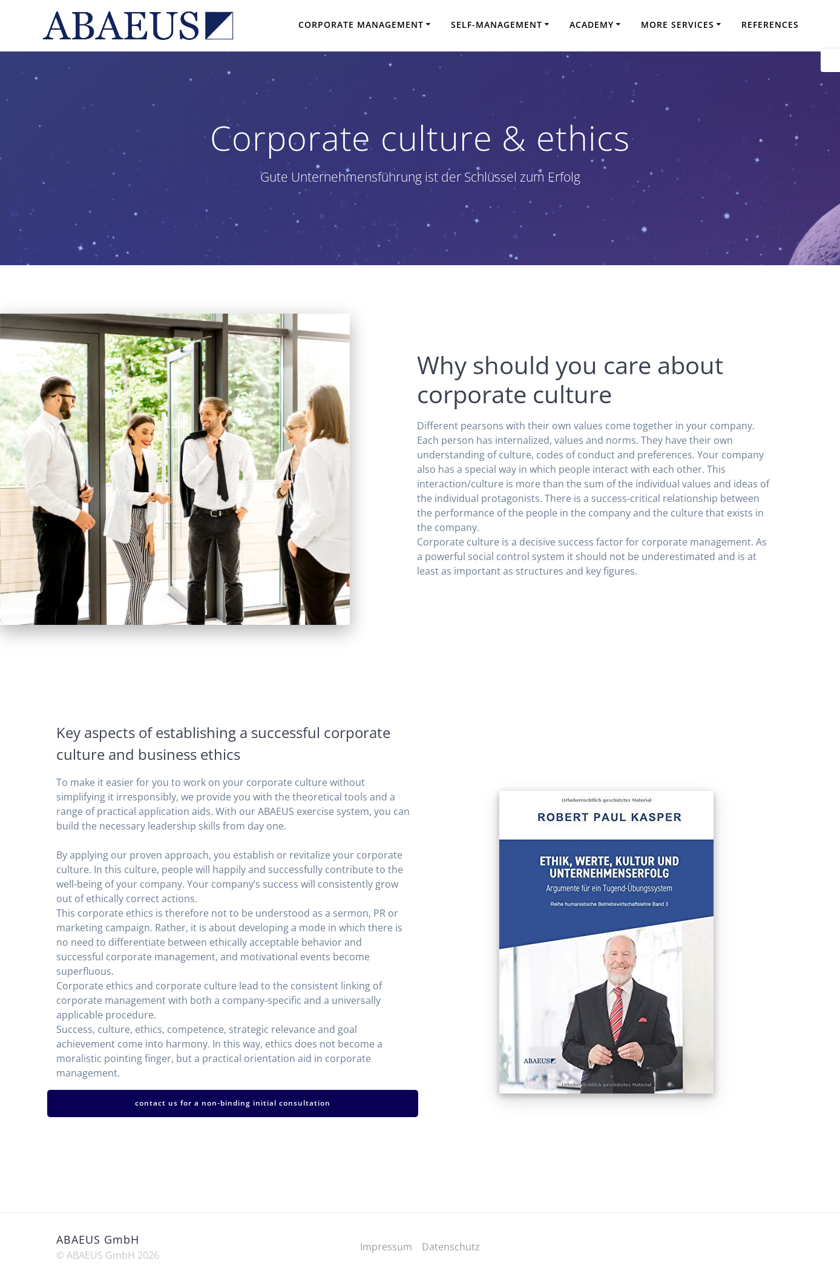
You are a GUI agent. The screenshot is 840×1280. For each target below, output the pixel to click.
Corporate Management (361, 24)
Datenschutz (451, 1246)
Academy (591, 24)
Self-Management (496, 24)
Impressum (386, 1246)
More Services (677, 24)
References (770, 24)
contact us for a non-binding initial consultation (232, 1103)
